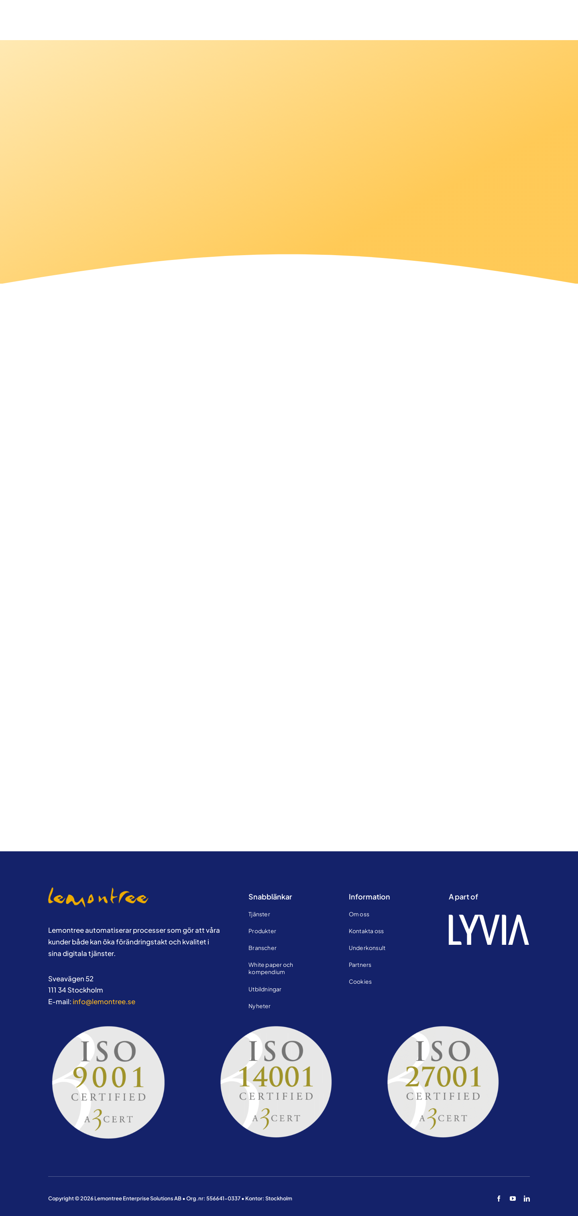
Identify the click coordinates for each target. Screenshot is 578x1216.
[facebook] (499, 1199)
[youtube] (513, 1199)
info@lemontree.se (104, 1001)
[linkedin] (527, 1199)
